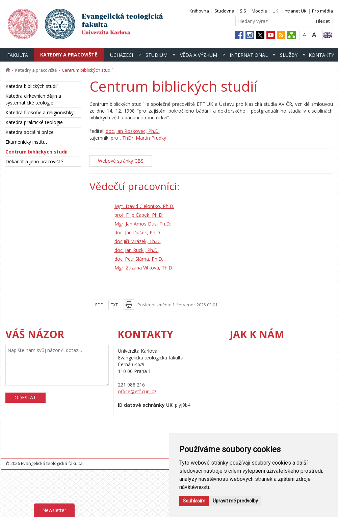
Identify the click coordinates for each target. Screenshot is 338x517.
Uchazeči (121, 55)
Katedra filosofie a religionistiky (39, 112)
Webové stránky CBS (121, 161)
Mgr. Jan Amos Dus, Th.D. (142, 223)
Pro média (322, 11)
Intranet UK (295, 11)
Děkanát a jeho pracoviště (34, 161)
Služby (288, 55)
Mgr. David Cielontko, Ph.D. (144, 206)
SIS (243, 11)
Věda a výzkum (198, 55)
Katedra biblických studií (31, 86)
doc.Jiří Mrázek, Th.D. (137, 241)
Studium (156, 55)
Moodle (259, 11)
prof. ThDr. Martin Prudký (138, 138)
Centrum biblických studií (36, 151)
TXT (114, 305)
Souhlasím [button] (194, 500)
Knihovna (199, 11)
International (249, 55)
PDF (99, 305)
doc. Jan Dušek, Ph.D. (137, 232)
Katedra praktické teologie (34, 122)
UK (275, 11)
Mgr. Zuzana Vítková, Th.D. (143, 267)
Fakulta (17, 55)
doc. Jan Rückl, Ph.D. (136, 250)
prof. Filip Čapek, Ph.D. (138, 215)
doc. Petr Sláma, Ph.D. (138, 259)
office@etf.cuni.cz (137, 391)
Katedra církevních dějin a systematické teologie (33, 99)
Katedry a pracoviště (68, 54)
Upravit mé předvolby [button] (235, 500)
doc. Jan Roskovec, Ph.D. (133, 131)
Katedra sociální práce (29, 132)
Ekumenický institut (26, 142)
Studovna (224, 11)
